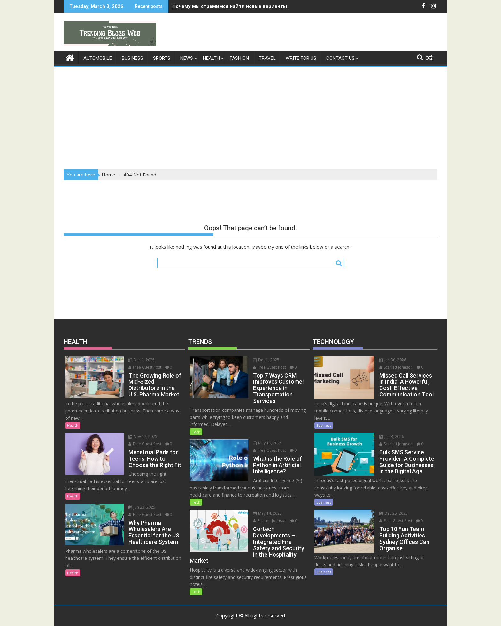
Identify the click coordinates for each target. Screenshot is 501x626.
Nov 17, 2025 (135, 436)
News (186, 58)
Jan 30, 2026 (384, 359)
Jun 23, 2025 (134, 500)
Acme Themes (313, 615)
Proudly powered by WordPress (208, 615)
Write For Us (301, 58)
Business (132, 58)
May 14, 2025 (259, 513)
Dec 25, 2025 (385, 513)
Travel (267, 58)
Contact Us (340, 58)
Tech (196, 431)
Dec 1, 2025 (134, 359)
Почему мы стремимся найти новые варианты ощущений (244, 6)
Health (211, 58)
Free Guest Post (137, 367)
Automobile (97, 58)
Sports (161, 58)
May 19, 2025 (259, 442)
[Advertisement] (250, 115)
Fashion (239, 58)
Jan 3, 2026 (383, 436)
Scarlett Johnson (262, 520)
